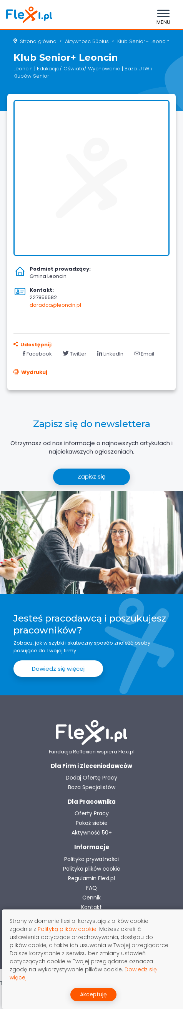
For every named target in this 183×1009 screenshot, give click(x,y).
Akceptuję (93, 994)
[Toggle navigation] (163, 14)
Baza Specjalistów (91, 787)
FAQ (91, 888)
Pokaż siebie (92, 823)
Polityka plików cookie (91, 869)
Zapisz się (91, 476)
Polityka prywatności (91, 859)
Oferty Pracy (92, 813)
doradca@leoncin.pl (55, 305)
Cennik (91, 897)
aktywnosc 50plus (87, 41)
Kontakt (91, 907)
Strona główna (38, 41)
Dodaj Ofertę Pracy (91, 777)
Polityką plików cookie (67, 929)
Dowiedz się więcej (58, 669)
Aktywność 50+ (92, 832)
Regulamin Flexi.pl (91, 878)
